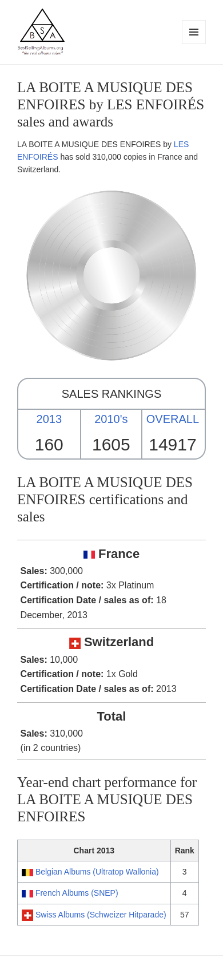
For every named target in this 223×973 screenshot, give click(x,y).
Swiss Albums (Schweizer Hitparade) (100, 914)
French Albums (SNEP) (76, 892)
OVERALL (172, 419)
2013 (49, 419)
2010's (111, 419)
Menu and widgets (194, 43)
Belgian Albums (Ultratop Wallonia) (97, 871)
